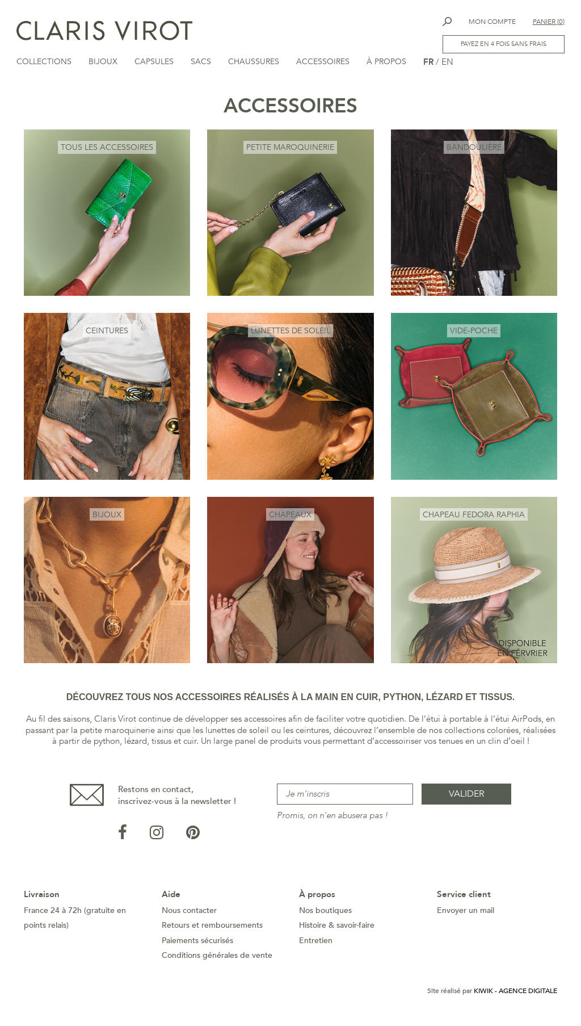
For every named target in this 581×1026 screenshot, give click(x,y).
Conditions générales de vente (217, 957)
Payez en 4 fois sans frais (503, 44)
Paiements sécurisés (197, 942)
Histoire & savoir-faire (336, 927)
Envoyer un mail (465, 912)
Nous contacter (189, 912)
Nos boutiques (325, 912)
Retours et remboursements (212, 927)
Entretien (315, 942)
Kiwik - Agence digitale (515, 993)
